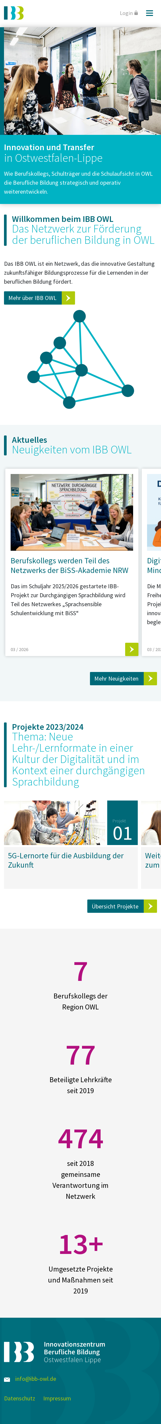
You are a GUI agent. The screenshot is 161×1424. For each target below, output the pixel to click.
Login (129, 13)
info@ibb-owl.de (30, 1378)
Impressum (57, 1398)
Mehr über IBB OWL (32, 298)
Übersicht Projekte (115, 906)
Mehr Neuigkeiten (116, 678)
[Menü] (149, 13)
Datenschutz (19, 1398)
